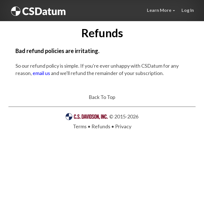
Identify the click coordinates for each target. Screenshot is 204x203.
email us (41, 73)
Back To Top (102, 97)
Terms (80, 126)
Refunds (100, 126)
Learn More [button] (161, 10)
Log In (187, 10)
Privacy (123, 126)
